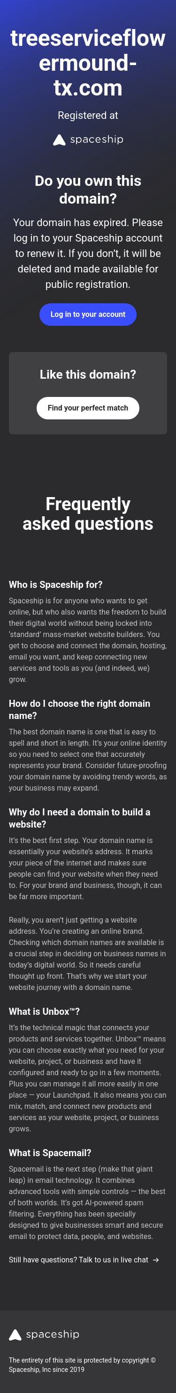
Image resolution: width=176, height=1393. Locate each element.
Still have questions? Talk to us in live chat (84, 1259)
